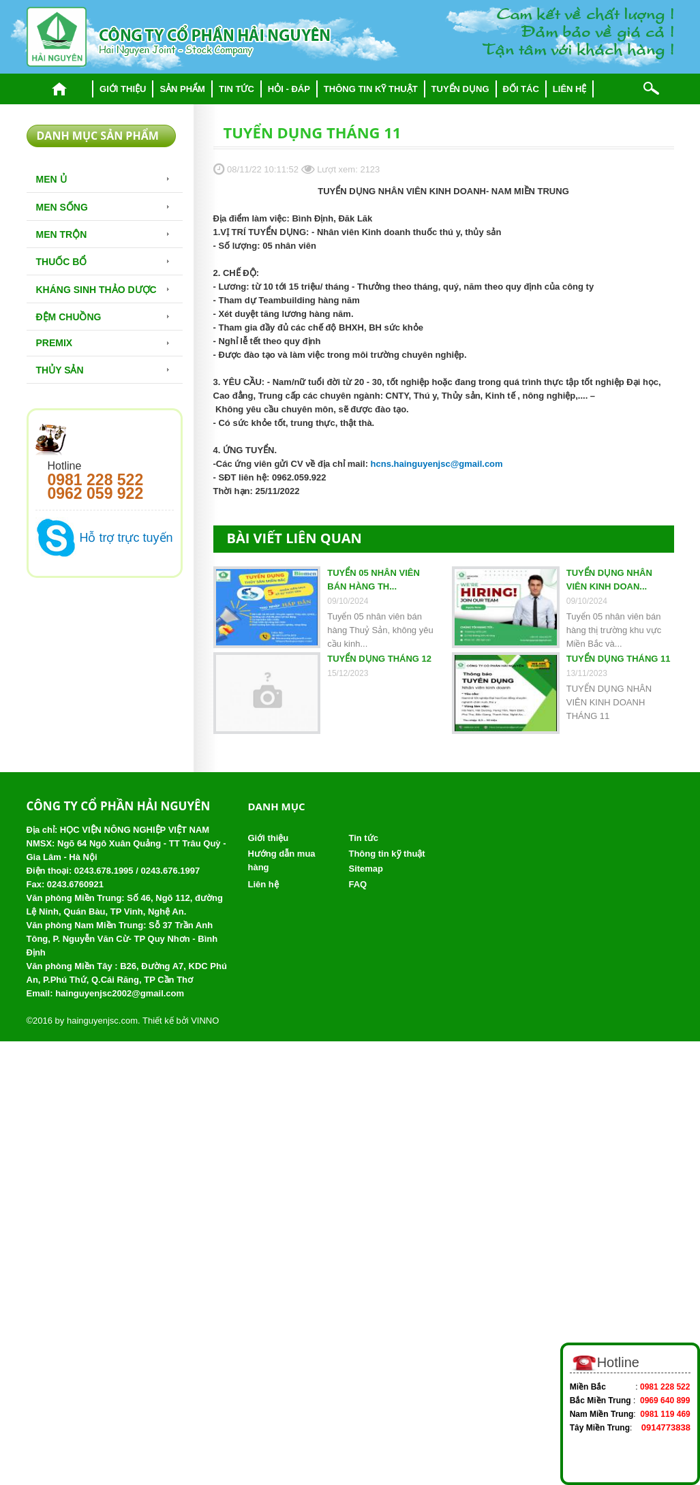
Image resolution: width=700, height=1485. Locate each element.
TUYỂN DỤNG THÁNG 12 (379, 659)
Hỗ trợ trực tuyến (126, 538)
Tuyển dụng (460, 89)
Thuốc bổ (61, 261)
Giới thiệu (123, 89)
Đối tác (521, 89)
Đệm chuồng (69, 316)
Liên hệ (570, 89)
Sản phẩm (182, 89)
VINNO (205, 1020)
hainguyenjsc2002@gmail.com (119, 993)
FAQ (357, 884)
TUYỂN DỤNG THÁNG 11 (618, 659)
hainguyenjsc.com (102, 1020)
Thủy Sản (60, 370)
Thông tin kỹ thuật (371, 89)
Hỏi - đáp (289, 89)
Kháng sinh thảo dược (96, 289)
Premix (54, 342)
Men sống (62, 207)
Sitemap (365, 868)
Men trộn (61, 234)
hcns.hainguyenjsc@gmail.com (437, 464)
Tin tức (236, 89)
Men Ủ (51, 179)
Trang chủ (60, 89)
